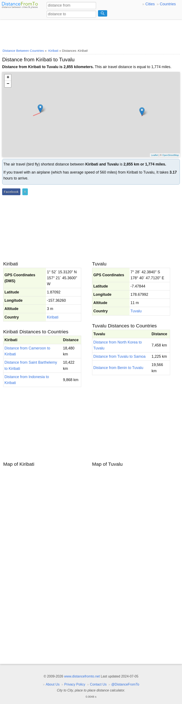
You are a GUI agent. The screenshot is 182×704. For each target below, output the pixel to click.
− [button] (8, 84)
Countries (168, 4)
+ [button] (8, 77)
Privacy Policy (74, 684)
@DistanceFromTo (125, 684)
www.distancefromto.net (82, 676)
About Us (53, 684)
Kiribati (52, 317)
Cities (150, 4)
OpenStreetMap (170, 155)
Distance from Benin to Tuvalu (118, 368)
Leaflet (154, 155)
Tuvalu (136, 311)
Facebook (11, 192)
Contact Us (98, 684)
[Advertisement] (91, 32)
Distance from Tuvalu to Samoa (119, 356)
